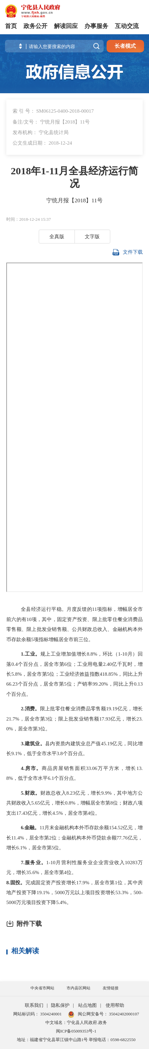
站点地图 (87, 1005)
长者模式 (125, 46)
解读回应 (66, 26)
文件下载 (127, 252)
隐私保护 (60, 1005)
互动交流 (127, 26)
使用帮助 (115, 1005)
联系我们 (34, 1005)
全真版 (56, 236)
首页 (11, 26)
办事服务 (96, 26)
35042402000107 (123, 1013)
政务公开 (35, 26)
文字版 (92, 236)
